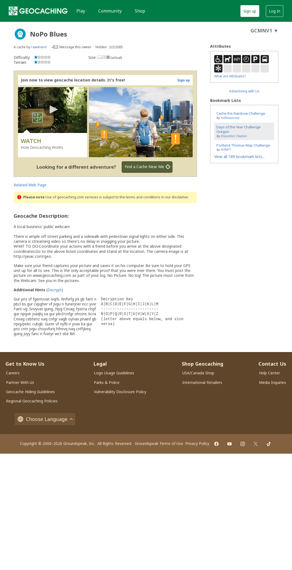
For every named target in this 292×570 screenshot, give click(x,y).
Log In (274, 11)
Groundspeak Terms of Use (159, 443)
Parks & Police (107, 382)
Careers (13, 372)
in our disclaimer (174, 197)
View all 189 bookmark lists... (239, 156)
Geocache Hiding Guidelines (30, 391)
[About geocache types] (20, 34)
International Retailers (202, 382)
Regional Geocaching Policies (32, 401)
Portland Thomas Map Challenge (243, 145)
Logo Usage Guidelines (114, 372)
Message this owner (75, 47)
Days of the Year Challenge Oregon (238, 129)
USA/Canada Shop (198, 372)
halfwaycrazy (230, 118)
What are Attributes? (230, 76)
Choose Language (45, 419)
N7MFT (226, 149)
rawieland (38, 47)
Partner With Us (20, 382)
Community (110, 11)
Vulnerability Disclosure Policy (120, 391)
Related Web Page (30, 184)
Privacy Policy (197, 443)
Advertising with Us (244, 91)
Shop (140, 11)
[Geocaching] (38, 10)
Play (80, 11)
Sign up (249, 11)
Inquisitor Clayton (234, 136)
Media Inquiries (272, 382)
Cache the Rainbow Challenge (240, 113)
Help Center (269, 372)
